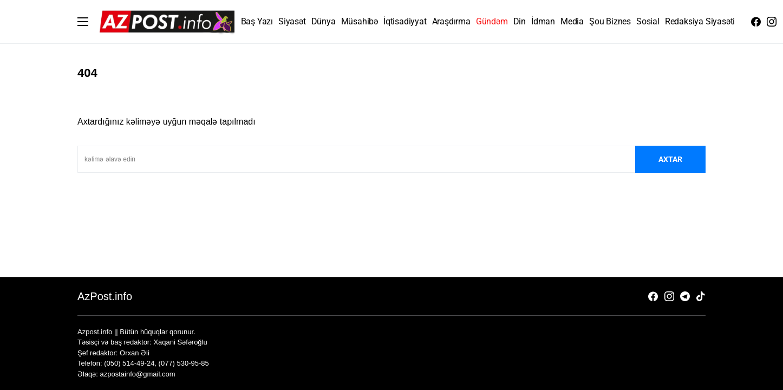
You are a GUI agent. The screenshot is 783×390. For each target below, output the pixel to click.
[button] (82, 21)
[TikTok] (701, 296)
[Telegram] (685, 296)
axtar (670, 159)
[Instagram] (772, 22)
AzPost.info (104, 296)
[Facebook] (756, 22)
